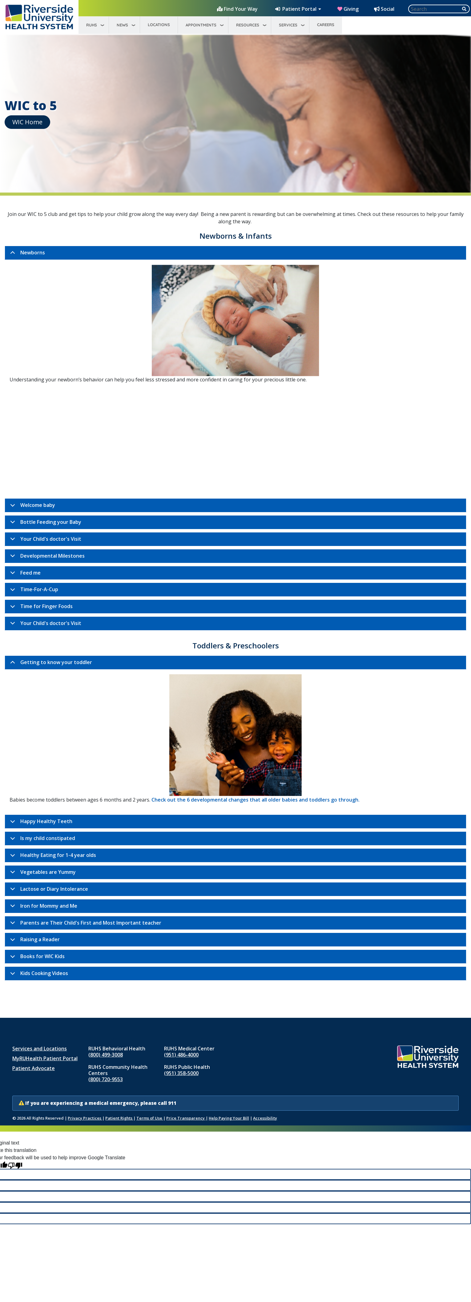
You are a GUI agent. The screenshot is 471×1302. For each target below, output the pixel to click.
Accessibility (265, 1118)
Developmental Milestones (46, 557)
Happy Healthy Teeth (40, 823)
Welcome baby (31, 507)
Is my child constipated (41, 840)
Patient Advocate (33, 1068)
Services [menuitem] (288, 24)
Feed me (24, 574)
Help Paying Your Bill (229, 1118)
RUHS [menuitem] (91, 24)
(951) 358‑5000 (181, 1073)
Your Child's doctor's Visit (44, 541)
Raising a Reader (34, 941)
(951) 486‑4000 (181, 1054)
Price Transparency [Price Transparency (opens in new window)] (186, 1118)
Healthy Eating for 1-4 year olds (52, 857)
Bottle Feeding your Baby (44, 524)
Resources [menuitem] (247, 24)
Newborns (26, 254)
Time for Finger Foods (40, 608)
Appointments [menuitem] (201, 24)
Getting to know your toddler (50, 664)
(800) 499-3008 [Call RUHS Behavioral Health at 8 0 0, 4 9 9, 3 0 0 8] (105, 1054)
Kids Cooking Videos (38, 975)
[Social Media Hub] (385, 9)
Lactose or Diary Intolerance (48, 891)
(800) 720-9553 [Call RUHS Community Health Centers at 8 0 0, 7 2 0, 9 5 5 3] (105, 1079)
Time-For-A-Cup (33, 591)
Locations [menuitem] (159, 24)
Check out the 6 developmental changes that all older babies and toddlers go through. (255, 799)
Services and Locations (39, 1048)
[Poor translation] (15, 1165)
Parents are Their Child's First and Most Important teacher (84, 924)
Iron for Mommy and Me (42, 907)
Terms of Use (149, 1118)
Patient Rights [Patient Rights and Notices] (119, 1118)
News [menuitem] (122, 24)
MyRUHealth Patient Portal (45, 1058)
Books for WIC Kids (36, 958)
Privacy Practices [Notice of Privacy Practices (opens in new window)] (85, 1118)
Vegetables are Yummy (42, 874)
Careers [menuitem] (325, 24)
